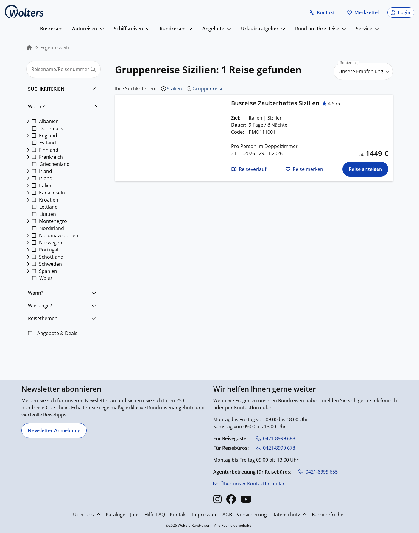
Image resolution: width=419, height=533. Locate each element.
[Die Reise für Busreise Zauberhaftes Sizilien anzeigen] (365, 169)
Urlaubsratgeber (259, 28)
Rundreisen (173, 28)
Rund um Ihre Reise (317, 28)
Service (364, 28)
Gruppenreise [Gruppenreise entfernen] (208, 88)
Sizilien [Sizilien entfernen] (174, 88)
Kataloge (115, 514)
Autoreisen (84, 28)
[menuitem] (29, 47)
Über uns (87, 514)
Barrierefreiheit (329, 514)
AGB (227, 514)
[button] (322, 12)
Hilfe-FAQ (154, 514)
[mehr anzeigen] (101, 28)
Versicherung (252, 514)
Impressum (205, 514)
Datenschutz (289, 514)
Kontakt (178, 514)
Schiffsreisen (128, 28)
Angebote (213, 28)
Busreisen (51, 28)
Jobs (135, 514)
